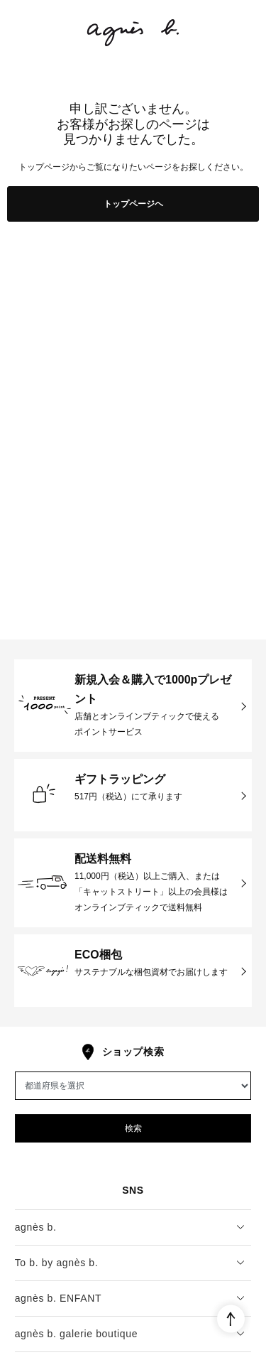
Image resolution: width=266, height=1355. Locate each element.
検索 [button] (133, 1128)
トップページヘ (133, 204)
